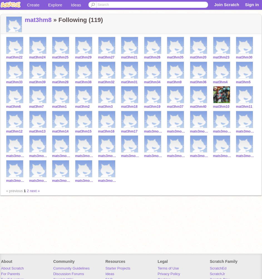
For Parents (10, 274)
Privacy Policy (169, 274)
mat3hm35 (175, 57)
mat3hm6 (13, 107)
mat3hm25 (60, 57)
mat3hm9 (174, 82)
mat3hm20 (198, 57)
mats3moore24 (130, 156)
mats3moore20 (15, 156)
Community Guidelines (71, 268)
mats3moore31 (153, 156)
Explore (55, 5)
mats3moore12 (199, 131)
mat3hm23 (221, 57)
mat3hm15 (83, 131)
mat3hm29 (83, 57)
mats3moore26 (61, 181)
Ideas (76, 5)
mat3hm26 (152, 57)
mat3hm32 (106, 82)
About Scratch (12, 268)
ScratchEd (218, 268)
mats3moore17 (61, 156)
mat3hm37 (175, 107)
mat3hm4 (220, 82)
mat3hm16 (106, 131)
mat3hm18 (129, 107)
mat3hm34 (152, 82)
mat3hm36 (198, 82)
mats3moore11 (176, 131)
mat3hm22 (14, 57)
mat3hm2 (82, 107)
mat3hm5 (243, 82)
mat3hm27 (106, 57)
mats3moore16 (38, 156)
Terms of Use (168, 268)
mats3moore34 (84, 181)
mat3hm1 (59, 107)
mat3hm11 (244, 107)
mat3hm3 (105, 107)
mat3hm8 (38, 19)
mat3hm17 (129, 131)
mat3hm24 (37, 57)
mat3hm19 (152, 107)
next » (34, 191)
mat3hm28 (60, 82)
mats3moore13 (222, 131)
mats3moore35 (245, 156)
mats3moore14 (107, 181)
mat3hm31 (129, 82)
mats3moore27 (15, 181)
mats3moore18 (84, 156)
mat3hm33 (14, 82)
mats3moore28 (199, 156)
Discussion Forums (68, 274)
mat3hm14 (60, 131)
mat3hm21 (129, 57)
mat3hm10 (221, 107)
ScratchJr (217, 274)
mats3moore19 (107, 156)
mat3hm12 (14, 131)
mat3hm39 (37, 82)
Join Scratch (226, 4)
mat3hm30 (244, 57)
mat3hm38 (83, 82)
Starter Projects (117, 268)
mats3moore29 (176, 156)
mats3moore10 (153, 131)
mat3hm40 (198, 107)
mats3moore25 (222, 156)
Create (33, 5)
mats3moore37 (38, 181)
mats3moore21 (245, 131)
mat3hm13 (37, 131)
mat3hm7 (36, 107)
